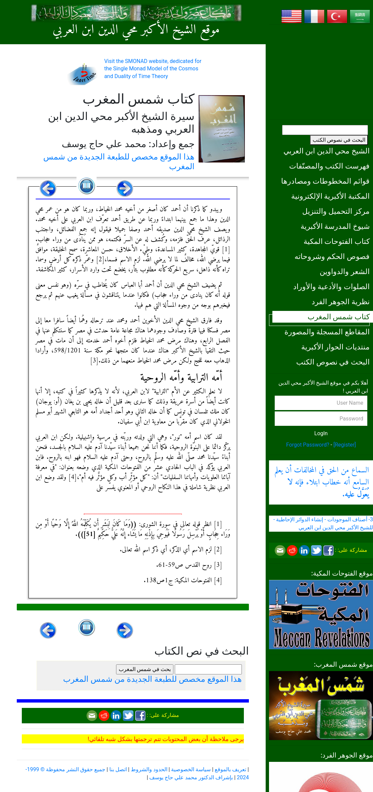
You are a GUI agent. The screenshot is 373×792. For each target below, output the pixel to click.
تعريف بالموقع (230, 769)
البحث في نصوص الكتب (339, 140)
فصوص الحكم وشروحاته (332, 256)
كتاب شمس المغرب (339, 316)
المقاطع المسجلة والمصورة (327, 331)
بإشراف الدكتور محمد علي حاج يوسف (191, 777)
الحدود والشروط (149, 769)
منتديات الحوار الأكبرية (335, 346)
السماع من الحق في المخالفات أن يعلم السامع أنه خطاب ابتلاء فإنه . (321, 482)
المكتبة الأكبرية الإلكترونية (330, 196)
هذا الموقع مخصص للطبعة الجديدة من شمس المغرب (152, 679)
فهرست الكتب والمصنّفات (329, 165)
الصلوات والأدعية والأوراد (331, 286)
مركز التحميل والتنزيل (336, 211)
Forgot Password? (307, 445)
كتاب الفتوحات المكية (337, 241)
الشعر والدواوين (345, 271)
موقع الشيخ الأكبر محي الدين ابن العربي (136, 30)
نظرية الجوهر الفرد (341, 301)
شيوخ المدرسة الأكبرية (335, 226)
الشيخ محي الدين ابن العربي (326, 150)
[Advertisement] (321, 72)
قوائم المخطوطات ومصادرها (325, 181)
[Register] (344, 445)
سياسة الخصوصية (191, 769)
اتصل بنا (118, 769)
